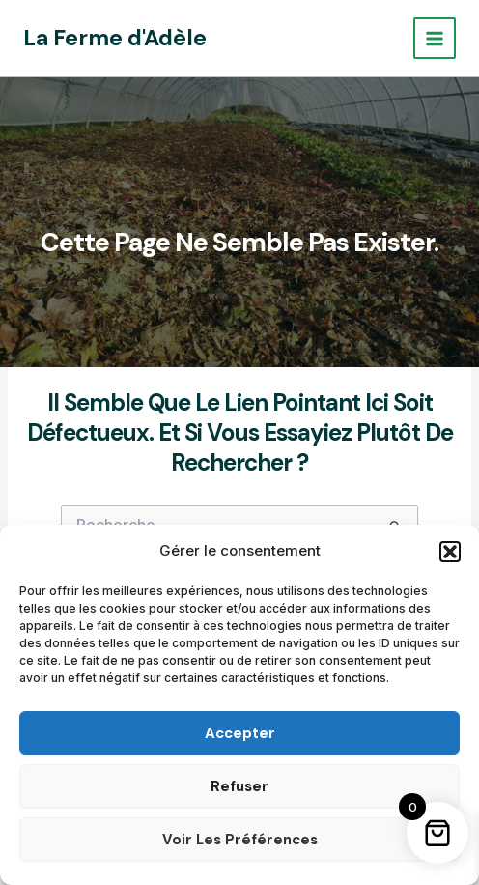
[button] (450, 551)
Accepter (240, 733)
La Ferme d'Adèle (115, 37)
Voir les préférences (240, 839)
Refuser (239, 786)
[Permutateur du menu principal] (434, 38)
